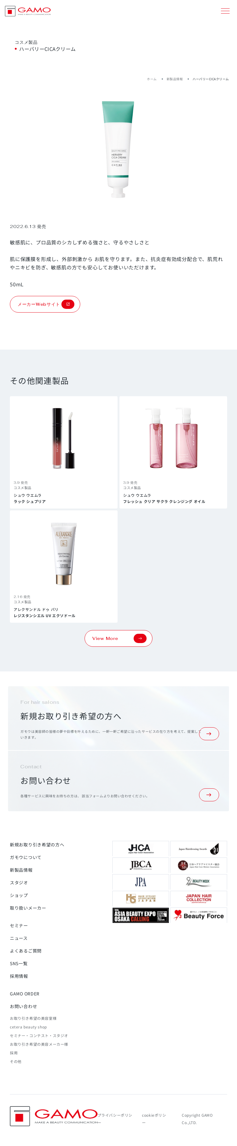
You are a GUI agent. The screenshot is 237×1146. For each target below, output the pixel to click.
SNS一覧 (19, 963)
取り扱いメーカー (28, 908)
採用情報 (19, 976)
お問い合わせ (23, 1006)
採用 (14, 1052)
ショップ (19, 895)
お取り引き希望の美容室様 (33, 1018)
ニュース (19, 938)
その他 (16, 1061)
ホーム (152, 79)
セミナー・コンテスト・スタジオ (39, 1035)
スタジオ (19, 882)
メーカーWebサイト (46, 304)
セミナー (19, 925)
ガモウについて (26, 857)
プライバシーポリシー (115, 1118)
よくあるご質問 (26, 951)
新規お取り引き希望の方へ (37, 844)
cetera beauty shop (28, 1026)
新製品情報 (175, 79)
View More (119, 638)
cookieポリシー (154, 1118)
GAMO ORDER (25, 993)
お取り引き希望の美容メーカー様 (39, 1044)
